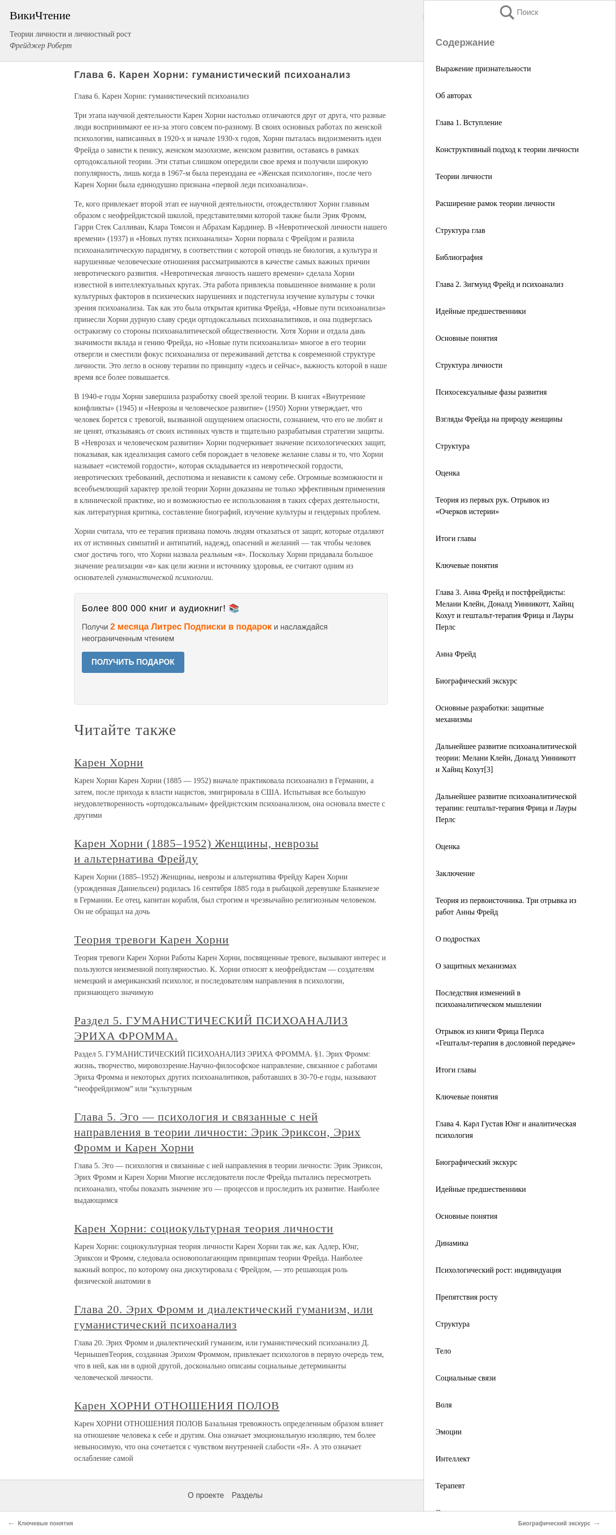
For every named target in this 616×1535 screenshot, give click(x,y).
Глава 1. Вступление (469, 122)
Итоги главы (456, 538)
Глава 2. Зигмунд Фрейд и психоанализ (500, 284)
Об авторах (454, 95)
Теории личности (464, 176)
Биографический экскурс (476, 681)
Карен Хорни (108, 762)
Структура (453, 446)
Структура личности (469, 365)
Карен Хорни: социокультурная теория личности (204, 1228)
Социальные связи (466, 1378)
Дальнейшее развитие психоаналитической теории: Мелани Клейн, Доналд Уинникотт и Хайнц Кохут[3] (506, 758)
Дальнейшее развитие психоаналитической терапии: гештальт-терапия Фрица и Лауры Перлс (506, 808)
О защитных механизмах (476, 966)
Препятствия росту (467, 1297)
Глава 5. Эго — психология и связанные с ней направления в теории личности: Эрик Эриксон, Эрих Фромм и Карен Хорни (217, 1132)
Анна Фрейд (456, 654)
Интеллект (453, 1459)
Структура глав (460, 230)
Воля (444, 1405)
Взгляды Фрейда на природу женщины (499, 419)
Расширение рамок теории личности (495, 203)
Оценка (448, 473)
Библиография (459, 257)
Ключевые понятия (467, 565)
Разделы (246, 1495)
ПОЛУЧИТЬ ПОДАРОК (133, 662)
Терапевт (450, 1486)
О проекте (206, 1495)
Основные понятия (467, 338)
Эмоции (449, 1432)
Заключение (455, 873)
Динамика (452, 1243)
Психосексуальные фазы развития (491, 392)
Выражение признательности (483, 68)
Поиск (518, 12)
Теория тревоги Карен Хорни (151, 939)
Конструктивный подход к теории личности (507, 149)
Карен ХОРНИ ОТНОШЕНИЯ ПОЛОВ (177, 1405)
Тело (443, 1351)
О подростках (458, 939)
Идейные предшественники (481, 311)
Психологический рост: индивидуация (498, 1270)
